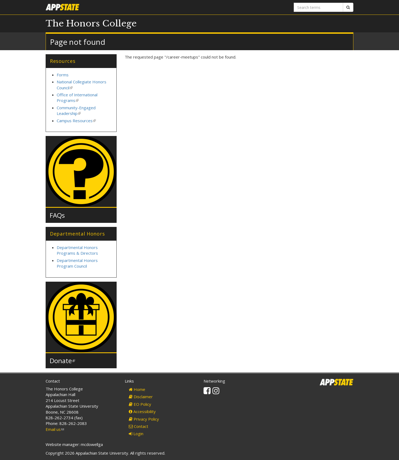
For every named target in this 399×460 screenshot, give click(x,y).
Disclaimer (141, 396)
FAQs (57, 215)
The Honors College (91, 23)
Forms (63, 74)
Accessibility (142, 411)
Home (137, 389)
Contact (138, 426)
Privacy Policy (144, 419)
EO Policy (140, 404)
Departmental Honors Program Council (77, 263)
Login (136, 433)
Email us (55, 429)
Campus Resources (76, 120)
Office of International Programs (77, 97)
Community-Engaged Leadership (76, 110)
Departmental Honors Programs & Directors (77, 250)
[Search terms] (318, 7)
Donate (62, 360)
